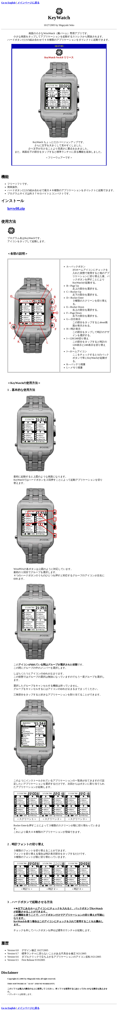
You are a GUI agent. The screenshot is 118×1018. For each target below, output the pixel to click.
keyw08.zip (16, 208)
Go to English (8, 2)
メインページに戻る (28, 2)
